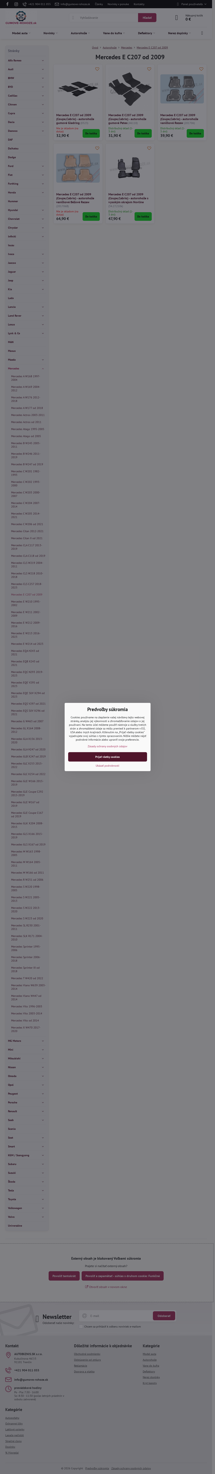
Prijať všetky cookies (107, 757)
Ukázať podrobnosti (107, 765)
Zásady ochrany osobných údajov (107, 746)
